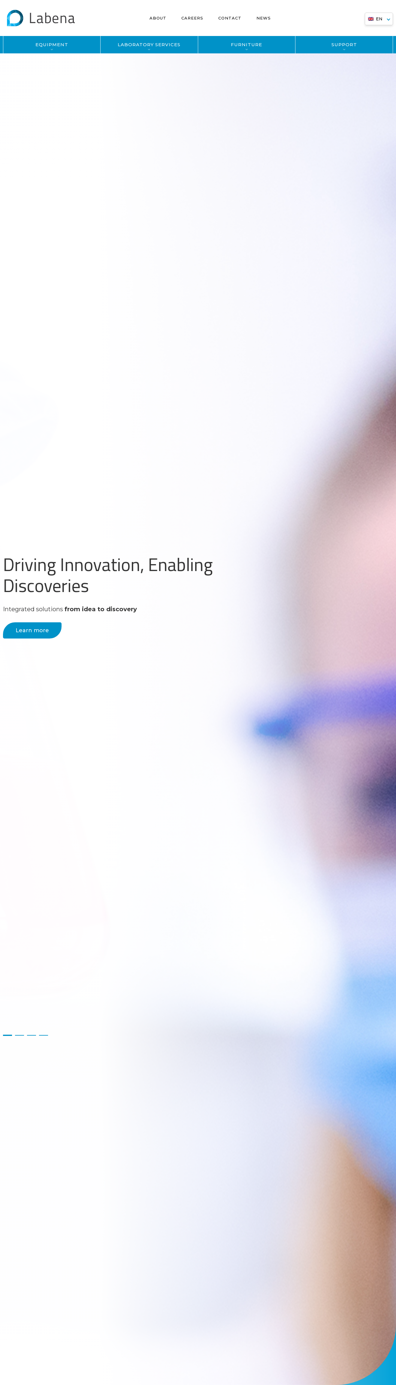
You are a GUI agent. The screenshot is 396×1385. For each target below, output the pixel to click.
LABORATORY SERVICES (149, 44)
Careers (192, 18)
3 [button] (31, 1035)
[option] (198, 692)
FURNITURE (246, 44)
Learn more (32, 630)
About (158, 18)
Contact (229, 18)
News (263, 18)
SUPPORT (344, 44)
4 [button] (43, 1035)
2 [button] (19, 1035)
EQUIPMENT (51, 44)
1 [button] (7, 1035)
